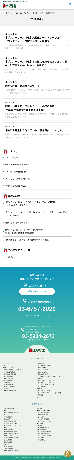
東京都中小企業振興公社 (10, 431)
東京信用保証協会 (8, 446)
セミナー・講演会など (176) (17, 164)
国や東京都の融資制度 (10, 374)
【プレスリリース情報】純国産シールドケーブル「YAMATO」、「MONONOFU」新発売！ (32, 203)
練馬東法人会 (41, 438)
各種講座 (39, 378)
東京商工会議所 (8, 442)
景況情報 (40, 395)
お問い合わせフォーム (37, 291)
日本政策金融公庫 (8, 448)
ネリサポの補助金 (8, 376)
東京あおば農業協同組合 (44, 435)
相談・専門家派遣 (7, 380)
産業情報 (39, 388)
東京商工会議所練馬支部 (44, 431)
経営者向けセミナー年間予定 (46, 382)
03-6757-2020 (37, 309)
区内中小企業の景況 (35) (15, 186)
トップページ (7, 13)
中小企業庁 (7, 419)
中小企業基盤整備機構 (10, 421)
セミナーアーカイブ (43, 386)
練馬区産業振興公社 (43, 427)
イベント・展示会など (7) (15, 172)
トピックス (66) (11, 157)
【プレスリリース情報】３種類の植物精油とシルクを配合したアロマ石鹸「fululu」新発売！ (36, 214)
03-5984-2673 (38, 336)
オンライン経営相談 (9, 386)
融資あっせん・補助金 (9, 367)
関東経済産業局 (8, 417)
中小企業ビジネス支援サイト (11, 423)
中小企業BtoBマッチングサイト (12, 425)
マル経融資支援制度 (9, 372)
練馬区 (40, 425)
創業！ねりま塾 (42, 372)
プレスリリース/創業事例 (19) (17, 179)
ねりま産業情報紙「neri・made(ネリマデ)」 (50, 393)
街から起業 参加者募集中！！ (18, 223)
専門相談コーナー (8, 384)
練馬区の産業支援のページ (11, 412)
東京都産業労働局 (8, 429)
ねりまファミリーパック (44, 421)
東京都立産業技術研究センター (12, 433)
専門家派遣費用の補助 (10, 390)
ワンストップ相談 (43, 370)
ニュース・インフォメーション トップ (29, 13)
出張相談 (6, 388)
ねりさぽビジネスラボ (44, 390)
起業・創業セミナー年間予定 (46, 380)
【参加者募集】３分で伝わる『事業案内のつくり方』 (27, 240)
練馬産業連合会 (42, 429)
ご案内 (4, 365)
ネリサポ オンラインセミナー (46, 384)
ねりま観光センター (43, 417)
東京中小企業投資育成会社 (11, 450)
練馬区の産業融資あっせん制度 (12, 370)
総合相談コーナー (8, 382)
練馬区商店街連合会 (43, 433)
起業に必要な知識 (43, 374)
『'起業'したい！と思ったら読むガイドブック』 (51, 376)
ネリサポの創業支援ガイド (45, 365)
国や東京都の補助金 (9, 378)
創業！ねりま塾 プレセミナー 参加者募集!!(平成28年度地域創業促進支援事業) (24, 231)
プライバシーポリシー (43, 397)
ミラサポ (6, 444)
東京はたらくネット (9, 435)
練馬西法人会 (41, 440)
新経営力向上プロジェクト (11, 438)
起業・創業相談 (42, 367)
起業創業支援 (40, 363)
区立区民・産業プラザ (44, 412)
